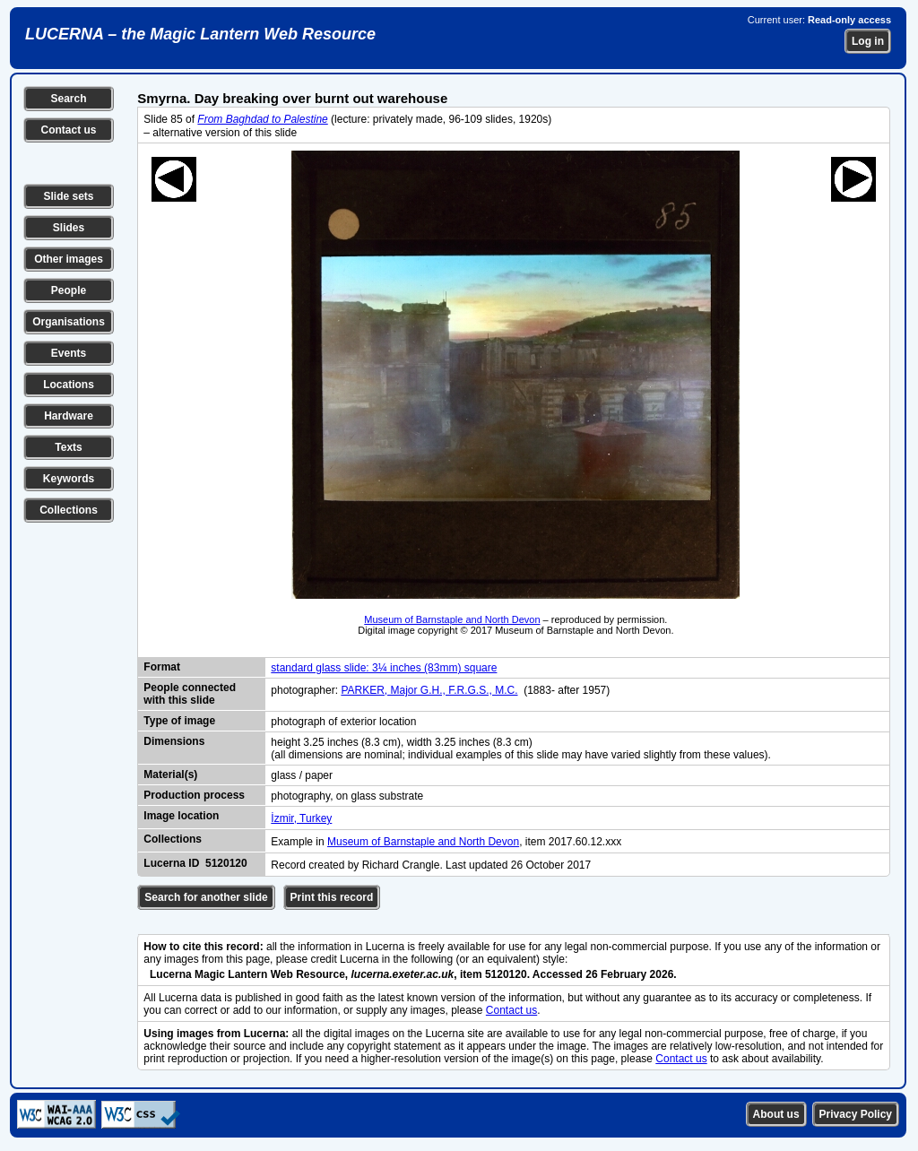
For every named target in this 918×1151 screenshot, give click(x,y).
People (68, 290)
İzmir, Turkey (301, 818)
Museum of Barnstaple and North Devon (452, 619)
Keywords (68, 478)
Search (68, 98)
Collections (68, 510)
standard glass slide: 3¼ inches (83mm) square (384, 668)
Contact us (68, 130)
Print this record (332, 897)
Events (68, 353)
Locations (68, 384)
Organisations (68, 322)
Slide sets (68, 196)
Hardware (68, 416)
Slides (68, 227)
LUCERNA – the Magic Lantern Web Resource (200, 34)
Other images (68, 259)
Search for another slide (205, 897)
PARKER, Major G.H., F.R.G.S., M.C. (429, 690)
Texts (68, 447)
